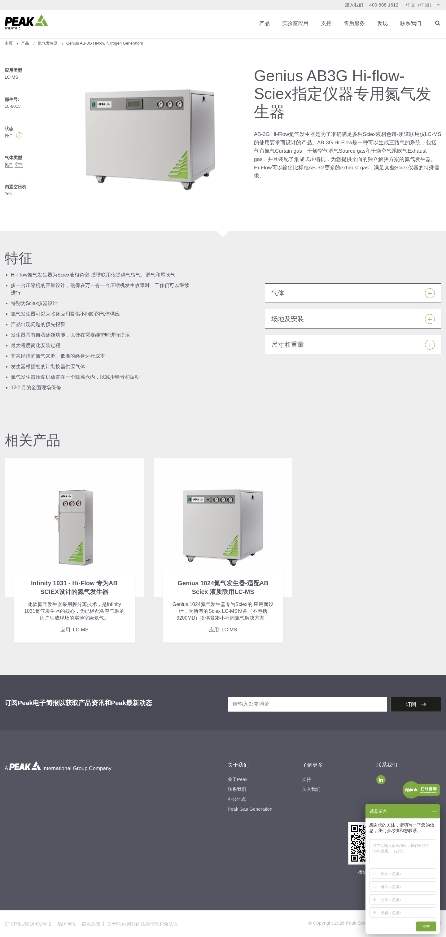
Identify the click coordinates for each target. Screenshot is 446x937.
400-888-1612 (383, 4)
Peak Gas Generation (250, 808)
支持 (326, 23)
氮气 (9, 164)
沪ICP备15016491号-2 (28, 923)
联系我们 (410, 23)
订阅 (412, 704)
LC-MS (11, 76)
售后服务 (354, 23)
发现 (382, 23)
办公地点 (237, 798)
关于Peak (237, 779)
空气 (19, 164)
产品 (264, 23)
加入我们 (354, 4)
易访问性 (66, 923)
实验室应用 (295, 23)
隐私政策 (91, 923)
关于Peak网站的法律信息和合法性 (142, 923)
